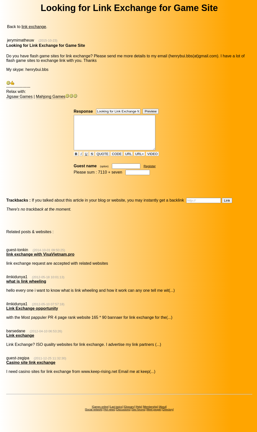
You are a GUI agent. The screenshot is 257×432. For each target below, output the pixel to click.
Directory (168, 416)
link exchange (34, 27)
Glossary (129, 413)
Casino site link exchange (30, 369)
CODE (116, 161)
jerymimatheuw (20, 40)
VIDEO (152, 161)
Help (139, 413)
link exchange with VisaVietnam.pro (40, 261)
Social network (94, 416)
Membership (150, 413)
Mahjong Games (50, 96)
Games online (100, 413)
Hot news (109, 416)
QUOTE (102, 161)
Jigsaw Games (19, 96)
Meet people (154, 416)
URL (128, 161)
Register (150, 173)
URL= (139, 161)
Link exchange (20, 342)
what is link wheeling (26, 288)
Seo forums (138, 416)
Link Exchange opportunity (32, 315)
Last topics (116, 413)
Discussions (123, 416)
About (162, 413)
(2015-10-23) (47, 40)
